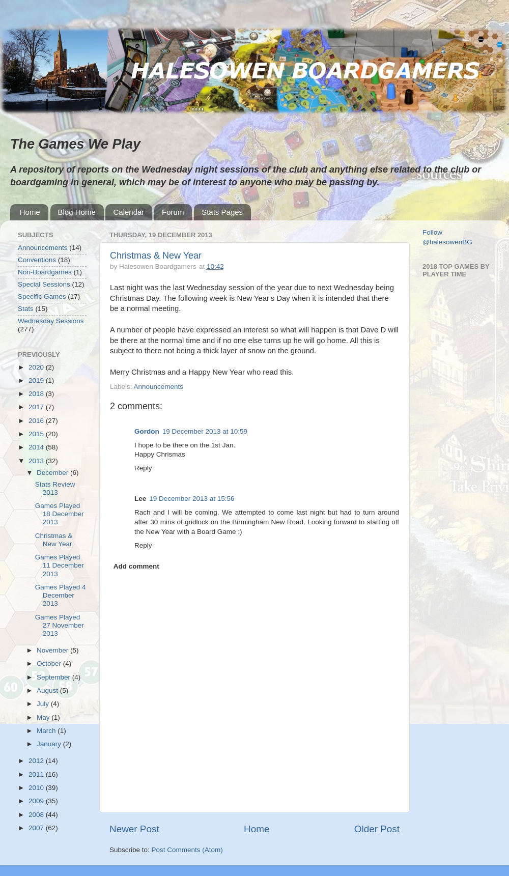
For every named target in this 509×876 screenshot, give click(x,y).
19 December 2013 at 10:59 (204, 431)
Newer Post (134, 829)
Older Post (377, 829)
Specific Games (42, 296)
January (50, 744)
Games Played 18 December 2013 (59, 514)
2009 (37, 801)
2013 (37, 461)
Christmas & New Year (156, 255)
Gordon (146, 431)
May (44, 717)
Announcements (159, 386)
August (48, 690)
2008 (37, 814)
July (44, 704)
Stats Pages (222, 212)
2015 (37, 434)
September (54, 677)
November (53, 650)
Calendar (128, 212)
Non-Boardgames (45, 272)
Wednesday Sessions (51, 321)
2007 (37, 828)
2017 (37, 407)
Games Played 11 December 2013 (59, 565)
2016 (37, 421)
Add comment (136, 566)
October (50, 663)
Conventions (37, 260)
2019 (37, 380)
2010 (37, 788)
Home (30, 212)
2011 (37, 774)
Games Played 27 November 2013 (59, 625)
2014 (37, 447)
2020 (37, 367)
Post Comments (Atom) (187, 850)
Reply (143, 468)
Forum (173, 212)
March (47, 730)
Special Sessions (44, 284)
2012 (37, 761)
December (53, 472)
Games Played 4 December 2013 (60, 595)
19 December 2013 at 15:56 (191, 498)
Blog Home (77, 212)
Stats (26, 309)
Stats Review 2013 (55, 488)
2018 (37, 394)
